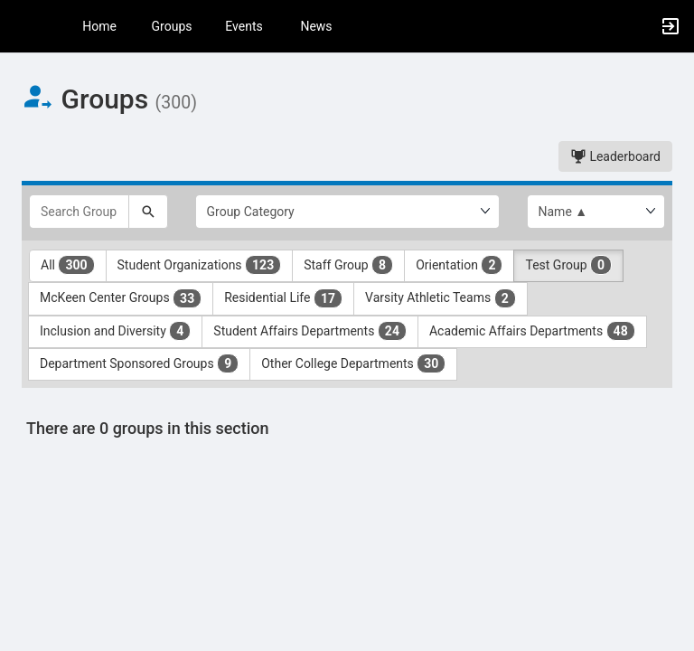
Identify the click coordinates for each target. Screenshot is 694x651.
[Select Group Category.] (347, 211)
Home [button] (99, 26)
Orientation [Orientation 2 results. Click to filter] (459, 265)
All (68, 265)
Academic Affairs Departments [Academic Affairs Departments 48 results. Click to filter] (532, 331)
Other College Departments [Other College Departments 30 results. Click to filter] (353, 363)
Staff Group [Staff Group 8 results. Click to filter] (348, 265)
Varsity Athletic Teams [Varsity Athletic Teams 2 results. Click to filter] (440, 298)
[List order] (596, 211)
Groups (172, 26)
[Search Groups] (79, 211)
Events (243, 26)
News (316, 26)
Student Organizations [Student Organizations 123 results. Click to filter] (199, 265)
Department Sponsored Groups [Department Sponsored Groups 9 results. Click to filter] (139, 363)
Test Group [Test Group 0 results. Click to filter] (568, 265)
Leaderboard (615, 156)
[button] (22, 26)
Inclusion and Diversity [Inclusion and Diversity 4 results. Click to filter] (115, 331)
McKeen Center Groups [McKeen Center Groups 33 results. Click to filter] (121, 298)
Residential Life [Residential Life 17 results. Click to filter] (283, 298)
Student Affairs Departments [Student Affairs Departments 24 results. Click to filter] (310, 331)
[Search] (148, 211)
